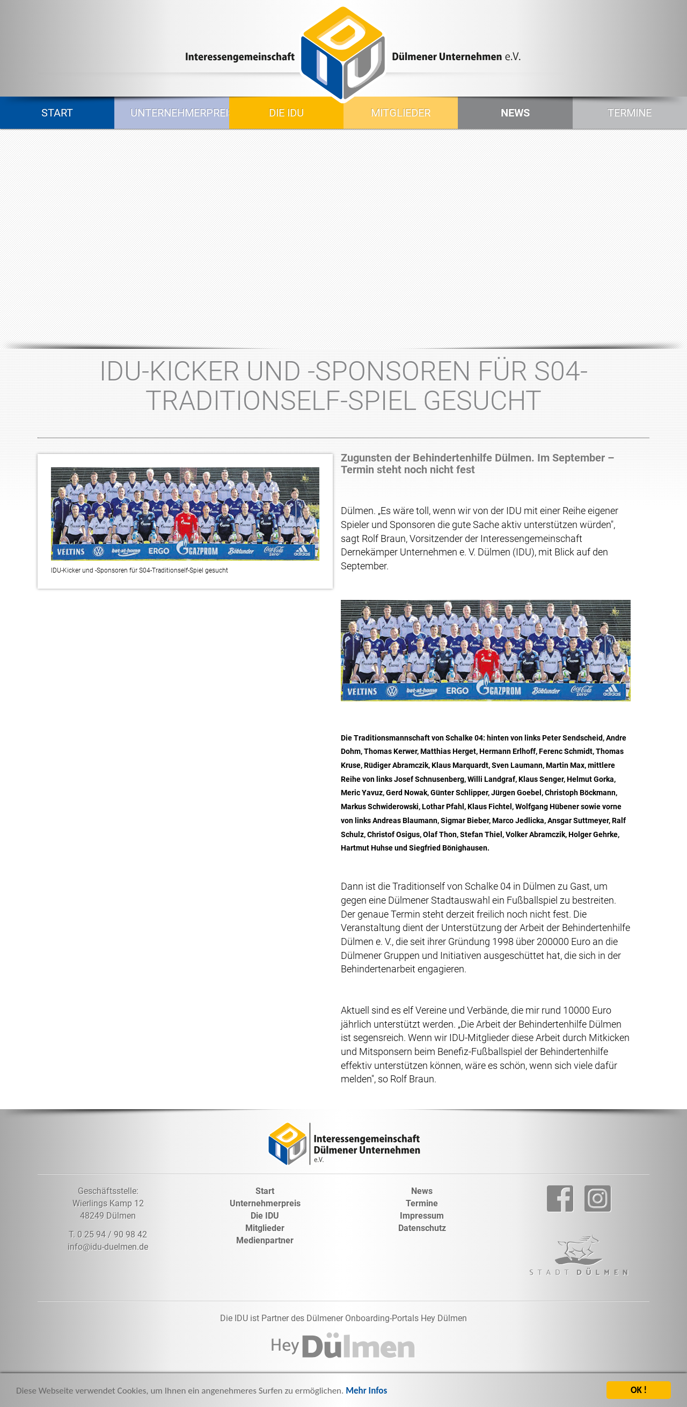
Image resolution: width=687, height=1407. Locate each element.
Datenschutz (422, 1228)
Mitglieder (400, 112)
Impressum (422, 1216)
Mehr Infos (366, 1392)
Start (57, 112)
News (515, 112)
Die (265, 1216)
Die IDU (286, 112)
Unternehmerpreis (175, 112)
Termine (630, 112)
